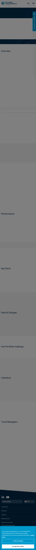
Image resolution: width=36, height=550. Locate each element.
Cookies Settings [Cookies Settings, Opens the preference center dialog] (18, 541)
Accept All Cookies (18, 546)
